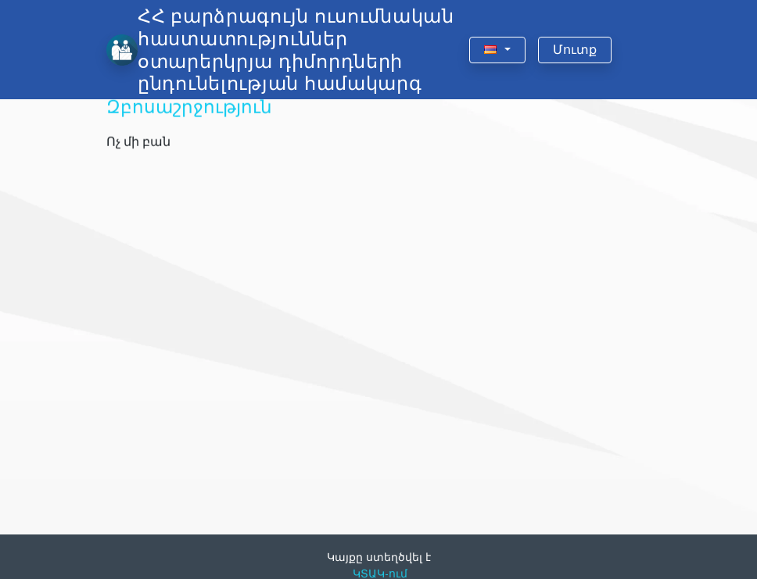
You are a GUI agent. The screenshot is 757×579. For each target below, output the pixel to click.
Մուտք (575, 50)
